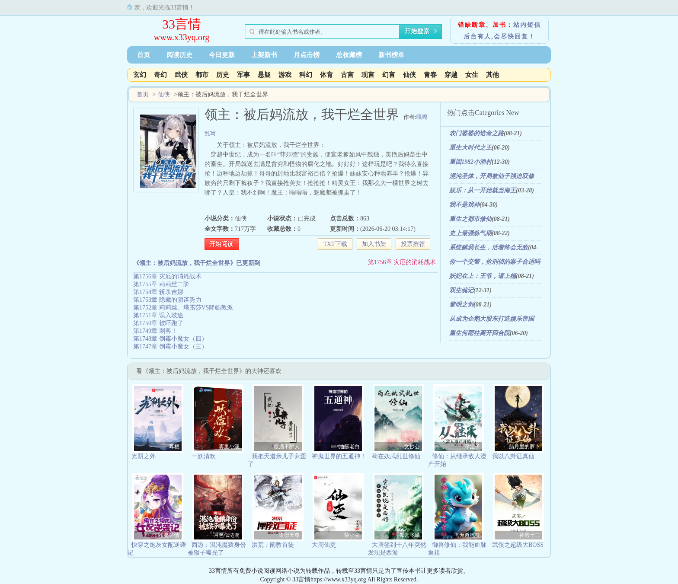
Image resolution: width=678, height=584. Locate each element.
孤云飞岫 (409, 535)
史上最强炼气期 (470, 233)
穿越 (451, 74)
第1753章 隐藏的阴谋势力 (167, 300)
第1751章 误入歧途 (158, 315)
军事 (243, 74)
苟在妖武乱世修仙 (396, 456)
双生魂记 (461, 290)
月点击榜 (307, 54)
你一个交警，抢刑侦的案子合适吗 (494, 261)
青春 (430, 74)
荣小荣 (352, 535)
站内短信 (527, 25)
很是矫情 (169, 535)
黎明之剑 (461, 304)
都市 (201, 74)
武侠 (181, 74)
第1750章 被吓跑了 (158, 323)
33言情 (181, 24)
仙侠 (409, 74)
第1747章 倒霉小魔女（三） (170, 346)
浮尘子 (472, 447)
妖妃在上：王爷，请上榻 (482, 276)
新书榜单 (391, 54)
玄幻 (139, 74)
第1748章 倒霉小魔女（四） (170, 338)
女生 (471, 74)
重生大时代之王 (470, 147)
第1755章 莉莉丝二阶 (161, 284)
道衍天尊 (289, 535)
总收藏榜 (349, 54)
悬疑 (264, 74)
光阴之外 (143, 456)
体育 (326, 74)
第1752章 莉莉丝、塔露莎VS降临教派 (183, 307)
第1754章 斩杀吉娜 (158, 292)
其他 (492, 74)
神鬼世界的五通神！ (339, 456)
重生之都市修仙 (470, 219)
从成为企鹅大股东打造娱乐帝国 (491, 319)
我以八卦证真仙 (513, 456)
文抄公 (412, 447)
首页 (143, 54)
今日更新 (222, 54)
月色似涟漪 (227, 535)
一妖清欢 (204, 456)
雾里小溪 (229, 447)
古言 (347, 74)
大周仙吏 (324, 545)
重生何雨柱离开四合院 (479, 333)
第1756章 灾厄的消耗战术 (402, 262)
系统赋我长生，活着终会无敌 (488, 247)
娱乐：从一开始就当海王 (482, 190)
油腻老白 (349, 447)
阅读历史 (179, 54)
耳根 (174, 447)
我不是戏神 (464, 204)
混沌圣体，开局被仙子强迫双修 (491, 176)
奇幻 (160, 74)
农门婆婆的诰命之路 (476, 133)
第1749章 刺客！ (155, 331)
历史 (222, 74)
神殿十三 (529, 535)
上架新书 (264, 54)
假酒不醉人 (287, 447)
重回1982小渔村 (470, 162)
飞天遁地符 (467, 535)
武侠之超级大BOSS (518, 545)
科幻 (305, 74)
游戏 (284, 74)
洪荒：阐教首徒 (273, 545)
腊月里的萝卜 (524, 447)
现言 (367, 74)
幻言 (388, 74)
